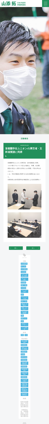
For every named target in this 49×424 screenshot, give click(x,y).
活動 (24, 261)
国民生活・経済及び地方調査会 (24, 390)
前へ (15, 248)
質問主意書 (24, 357)
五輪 (22, 315)
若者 (22, 294)
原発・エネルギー (24, 308)
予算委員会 (24, 360)
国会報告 (24, 339)
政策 (24, 332)
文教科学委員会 (24, 373)
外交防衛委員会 (24, 380)
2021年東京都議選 (24, 312)
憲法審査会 (24, 345)
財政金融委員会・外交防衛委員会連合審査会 (24, 404)
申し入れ (23, 266)
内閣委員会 (24, 377)
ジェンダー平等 (24, 291)
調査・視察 (24, 285)
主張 (26, 335)
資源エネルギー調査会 (24, 348)
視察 (22, 335)
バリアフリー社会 (24, 298)
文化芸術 (23, 272)
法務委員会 (24, 351)
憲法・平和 (24, 301)
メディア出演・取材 (24, 275)
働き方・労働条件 (24, 304)
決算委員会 (24, 366)
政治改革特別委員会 (24, 394)
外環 (22, 321)
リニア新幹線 (24, 328)
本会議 (23, 354)
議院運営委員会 (24, 370)
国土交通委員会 (24, 341)
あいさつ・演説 (24, 279)
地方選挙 (23, 282)
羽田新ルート (24, 324)
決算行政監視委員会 (24, 363)
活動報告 (24, 139)
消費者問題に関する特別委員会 (24, 385)
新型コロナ (24, 318)
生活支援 (23, 288)
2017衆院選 (24, 269)
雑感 (24, 398)
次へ (33, 248)
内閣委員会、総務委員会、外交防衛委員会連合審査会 (24, 413)
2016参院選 (24, 263)
